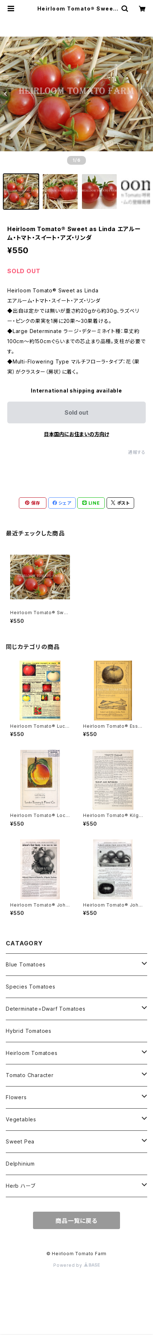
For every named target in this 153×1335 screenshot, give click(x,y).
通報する (137, 452)
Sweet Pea (20, 1141)
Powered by (76, 1265)
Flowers (16, 1097)
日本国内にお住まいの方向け (76, 434)
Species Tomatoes (30, 986)
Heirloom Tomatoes (32, 1053)
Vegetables (21, 1119)
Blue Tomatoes (25, 964)
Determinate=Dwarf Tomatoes (46, 1009)
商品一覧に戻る (76, 1220)
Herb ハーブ (20, 1186)
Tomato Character (30, 1075)
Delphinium (20, 1164)
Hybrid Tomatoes (28, 1031)
